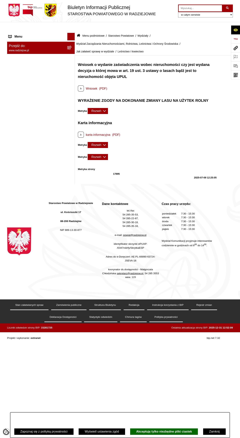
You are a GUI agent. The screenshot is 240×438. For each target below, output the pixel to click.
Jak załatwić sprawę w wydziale (95, 41)
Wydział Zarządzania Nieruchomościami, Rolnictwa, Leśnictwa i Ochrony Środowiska (127, 33)
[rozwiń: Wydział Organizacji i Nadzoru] (71, 177)
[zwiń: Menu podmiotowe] (71, 34)
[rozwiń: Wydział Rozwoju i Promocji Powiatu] (71, 187)
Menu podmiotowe (93, 25)
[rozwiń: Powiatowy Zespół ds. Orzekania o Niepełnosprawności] (71, 349)
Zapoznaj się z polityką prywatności (44, 431)
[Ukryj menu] (71, 27)
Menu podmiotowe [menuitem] (21, 34)
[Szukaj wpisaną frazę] (228, 8)
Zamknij (214, 431)
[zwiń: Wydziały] (71, 124)
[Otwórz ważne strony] (235, 56)
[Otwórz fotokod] (235, 74)
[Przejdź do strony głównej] (81, 10)
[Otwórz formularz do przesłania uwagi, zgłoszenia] (235, 65)
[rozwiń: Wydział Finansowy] (71, 339)
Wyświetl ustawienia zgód (102, 431)
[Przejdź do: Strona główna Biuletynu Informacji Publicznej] (78, 26)
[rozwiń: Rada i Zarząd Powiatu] (71, 54)
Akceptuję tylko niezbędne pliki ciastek (164, 431)
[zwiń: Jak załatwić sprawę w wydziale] (71, 235)
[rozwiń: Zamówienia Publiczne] (71, 392)
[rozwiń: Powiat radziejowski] (71, 44)
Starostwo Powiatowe (121, 25)
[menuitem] (41, 44)
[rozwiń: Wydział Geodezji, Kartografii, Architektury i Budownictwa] (71, 134)
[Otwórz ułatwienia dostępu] (235, 29)
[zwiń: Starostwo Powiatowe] (71, 64)
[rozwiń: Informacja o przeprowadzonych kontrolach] (71, 402)
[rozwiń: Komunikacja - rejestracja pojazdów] (71, 162)
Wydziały (142, 25)
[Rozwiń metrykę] (98, 101)
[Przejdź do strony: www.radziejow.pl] (235, 47)
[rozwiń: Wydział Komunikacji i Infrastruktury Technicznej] (71, 148)
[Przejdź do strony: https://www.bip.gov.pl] (235, 38)
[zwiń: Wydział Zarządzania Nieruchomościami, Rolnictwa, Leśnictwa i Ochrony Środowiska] (71, 201)
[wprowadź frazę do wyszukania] (200, 8)
